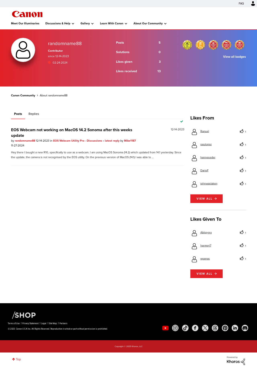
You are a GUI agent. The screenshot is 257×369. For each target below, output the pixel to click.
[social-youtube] (165, 328)
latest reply (112, 141)
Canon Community (27, 14)
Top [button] (18, 359)
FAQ (241, 3)
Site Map (53, 323)
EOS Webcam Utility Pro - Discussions (78, 141)
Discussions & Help (57, 23)
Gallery (85, 23)
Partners (63, 323)
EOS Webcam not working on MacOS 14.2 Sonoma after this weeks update (71, 132)
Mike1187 (130, 141)
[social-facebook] (195, 328)
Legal (43, 323)
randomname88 (25, 141)
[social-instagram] (175, 328)
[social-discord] (245, 328)
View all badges (234, 56)
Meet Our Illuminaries (25, 23)
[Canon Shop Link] (22, 315)
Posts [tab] (18, 113)
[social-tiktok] (185, 328)
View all (204, 199)
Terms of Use (14, 323)
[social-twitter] (205, 328)
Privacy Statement (30, 323)
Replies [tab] (34, 113)
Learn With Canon (111, 23)
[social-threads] (215, 328)
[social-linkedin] (235, 328)
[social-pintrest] (225, 328)
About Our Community (148, 23)
